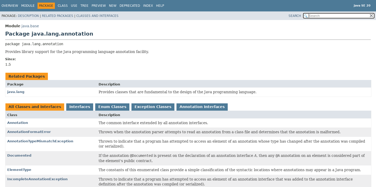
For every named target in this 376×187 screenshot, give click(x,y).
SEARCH (295, 16)
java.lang (15, 92)
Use (74, 6)
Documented (19, 155)
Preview (99, 6)
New (112, 6)
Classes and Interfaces (97, 16)
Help (160, 6)
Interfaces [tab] (79, 107)
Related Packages (57, 16)
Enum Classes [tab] (112, 107)
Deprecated (130, 6)
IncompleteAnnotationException (37, 179)
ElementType (19, 170)
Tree (84, 6)
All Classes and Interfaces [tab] (35, 107)
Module (28, 6)
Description (28, 16)
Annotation (17, 123)
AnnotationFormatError (29, 132)
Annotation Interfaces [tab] (202, 107)
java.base (30, 26)
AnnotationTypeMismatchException (40, 141)
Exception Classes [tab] (153, 107)
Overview (10, 6)
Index (148, 6)
